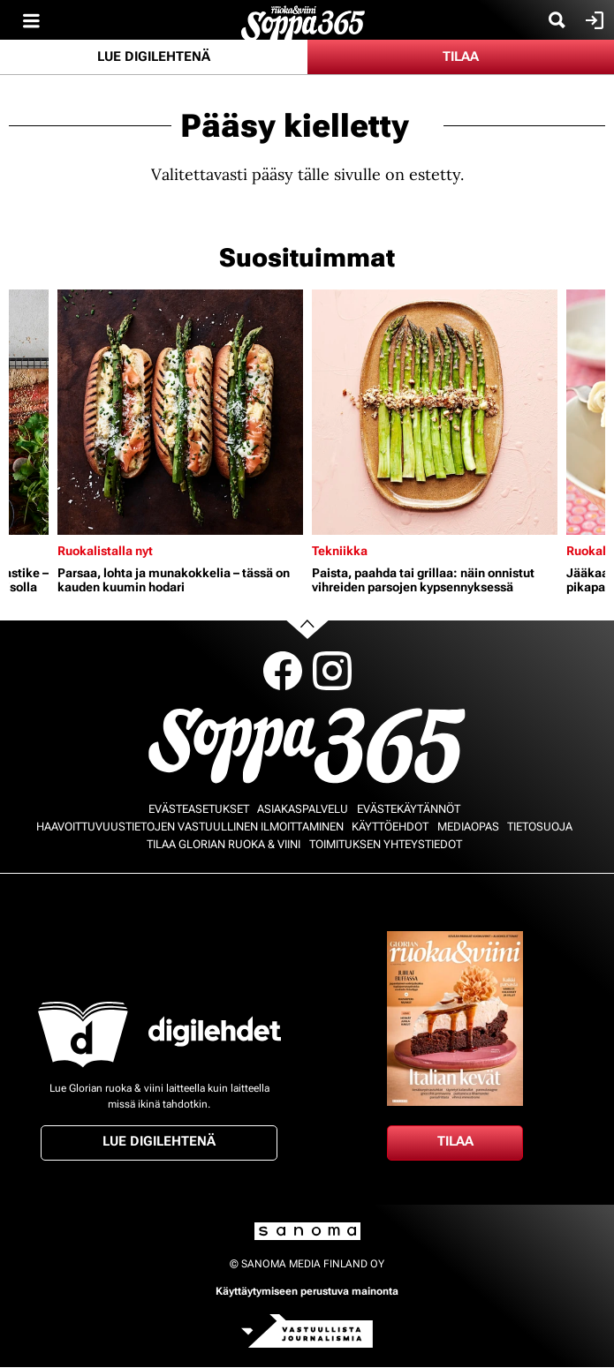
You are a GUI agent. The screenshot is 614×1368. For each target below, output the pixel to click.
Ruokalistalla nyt (105, 551)
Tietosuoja (539, 826)
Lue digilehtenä (153, 56)
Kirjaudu (592, 20)
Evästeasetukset (198, 809)
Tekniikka (340, 551)
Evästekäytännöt (408, 809)
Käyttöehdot (390, 826)
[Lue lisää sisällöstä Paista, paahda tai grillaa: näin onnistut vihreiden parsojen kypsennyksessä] (434, 412)
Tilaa (461, 56)
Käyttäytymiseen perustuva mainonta (307, 1291)
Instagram (332, 670)
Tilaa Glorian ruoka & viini (223, 844)
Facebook (282, 670)
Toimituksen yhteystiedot (385, 844)
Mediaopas (468, 826)
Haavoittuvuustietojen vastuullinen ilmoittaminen (190, 826)
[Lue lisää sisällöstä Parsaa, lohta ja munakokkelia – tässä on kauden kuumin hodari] (180, 412)
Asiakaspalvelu (302, 809)
